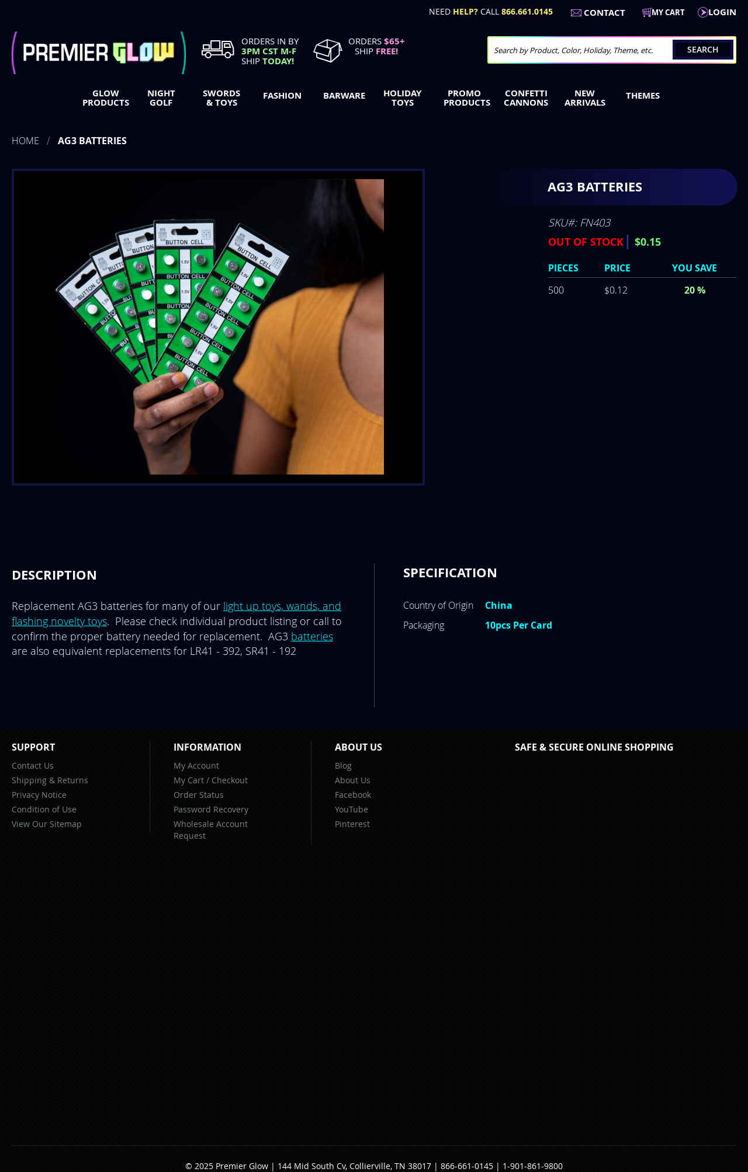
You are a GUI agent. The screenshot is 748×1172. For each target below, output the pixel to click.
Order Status (199, 794)
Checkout (230, 780)
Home (25, 140)
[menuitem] (103, 98)
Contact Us (33, 765)
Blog (343, 765)
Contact (604, 12)
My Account (196, 765)
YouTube (351, 809)
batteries (312, 636)
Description (54, 575)
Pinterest (352, 823)
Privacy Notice (39, 794)
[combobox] (612, 49)
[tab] (54, 575)
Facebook (353, 794)
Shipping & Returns (50, 780)
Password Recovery (211, 809)
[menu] (374, 99)
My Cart (189, 780)
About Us (352, 780)
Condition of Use (44, 809)
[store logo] (99, 53)
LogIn (722, 12)
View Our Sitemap (47, 823)
